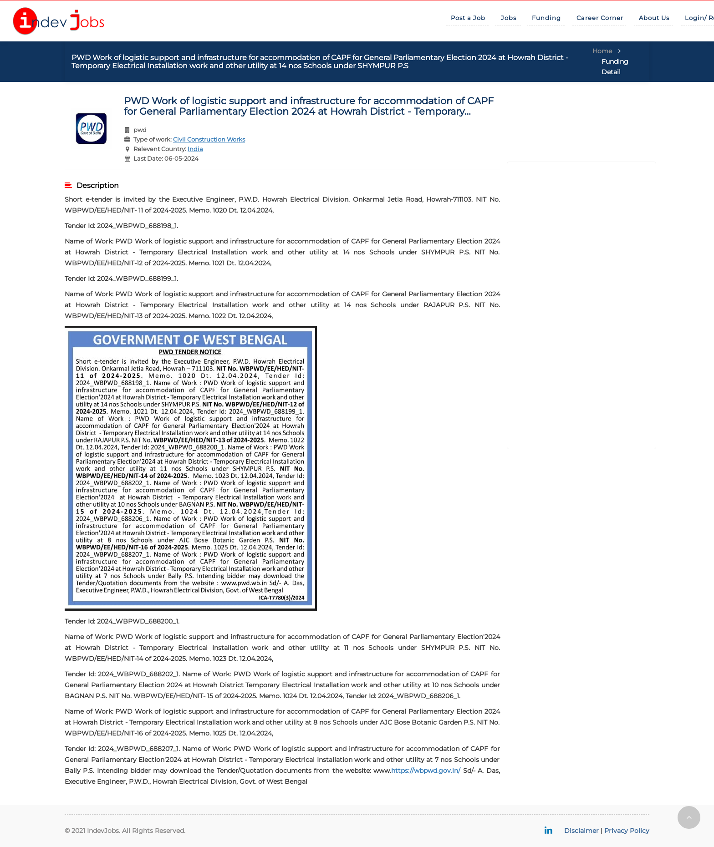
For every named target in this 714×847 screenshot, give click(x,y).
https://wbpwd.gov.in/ (425, 770)
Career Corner (599, 17)
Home (602, 51)
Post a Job (468, 17)
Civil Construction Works (209, 139)
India (195, 148)
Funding (546, 17)
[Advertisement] (581, 305)
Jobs (508, 17)
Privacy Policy (626, 831)
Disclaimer (581, 831)
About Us (654, 17)
